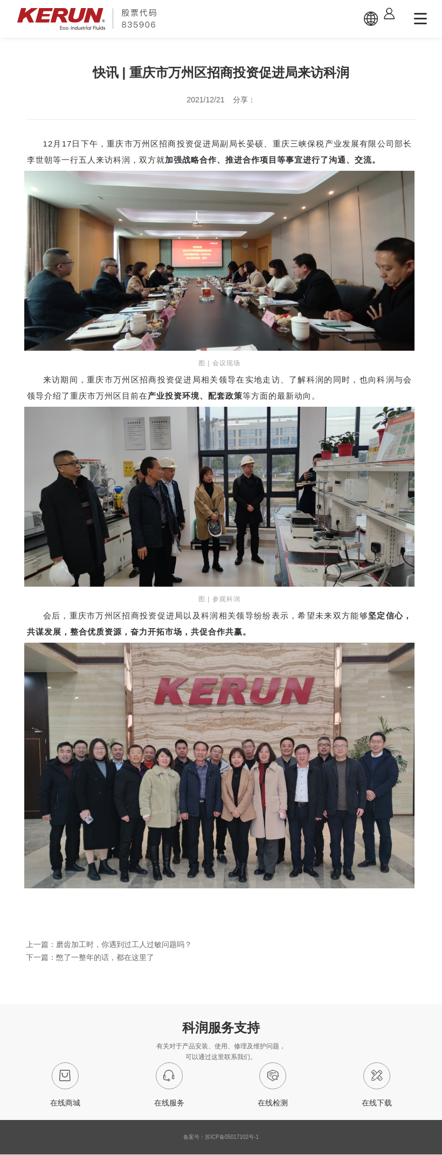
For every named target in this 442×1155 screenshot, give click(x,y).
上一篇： (109, 944)
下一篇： (90, 957)
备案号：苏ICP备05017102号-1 (221, 1137)
